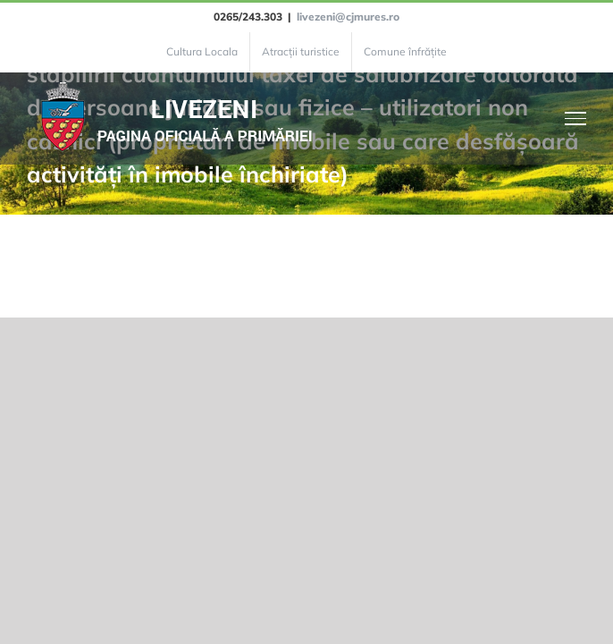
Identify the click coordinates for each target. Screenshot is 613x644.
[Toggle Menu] (576, 118)
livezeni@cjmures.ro (348, 16)
